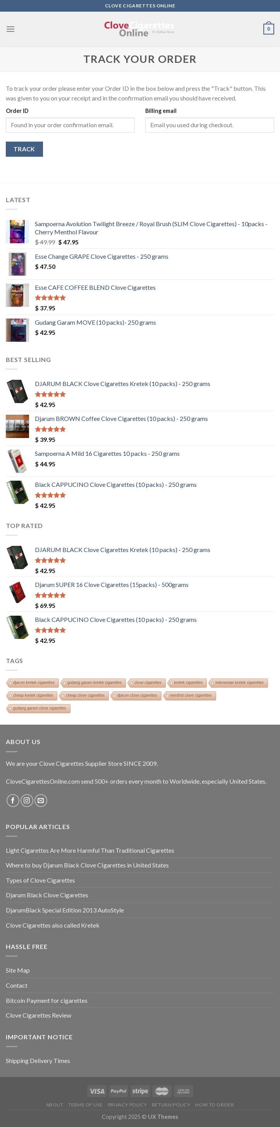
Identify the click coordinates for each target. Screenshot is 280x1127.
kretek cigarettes (188, 682)
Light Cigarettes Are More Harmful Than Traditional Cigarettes (90, 850)
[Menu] (10, 28)
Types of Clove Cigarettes (40, 880)
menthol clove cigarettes (191, 695)
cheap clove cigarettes (85, 695)
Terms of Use (85, 1105)
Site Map (18, 970)
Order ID (17, 110)
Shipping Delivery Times (38, 1060)
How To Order (214, 1105)
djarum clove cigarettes (137, 695)
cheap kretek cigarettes (33, 695)
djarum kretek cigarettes (34, 682)
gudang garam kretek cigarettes (94, 682)
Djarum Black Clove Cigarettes (47, 894)
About (55, 1105)
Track (24, 148)
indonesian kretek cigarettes (239, 682)
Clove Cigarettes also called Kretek (53, 925)
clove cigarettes (147, 682)
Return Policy (171, 1105)
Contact (16, 985)
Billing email (161, 110)
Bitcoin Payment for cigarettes (47, 1000)
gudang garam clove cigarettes (39, 708)
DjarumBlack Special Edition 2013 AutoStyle (65, 910)
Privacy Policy (127, 1105)
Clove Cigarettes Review (38, 1015)
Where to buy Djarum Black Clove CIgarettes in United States (87, 865)
